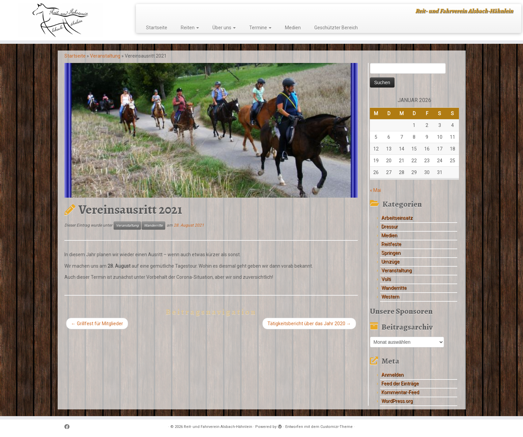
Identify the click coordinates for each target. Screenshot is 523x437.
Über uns (224, 27)
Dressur (389, 226)
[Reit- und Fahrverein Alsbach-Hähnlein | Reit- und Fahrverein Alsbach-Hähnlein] (60, 20)
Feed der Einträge (400, 383)
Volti (386, 279)
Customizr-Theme (336, 427)
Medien (293, 27)
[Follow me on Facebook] (69, 427)
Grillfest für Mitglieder (97, 323)
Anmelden (392, 374)
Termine (260, 27)
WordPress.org (397, 401)
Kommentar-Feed (400, 392)
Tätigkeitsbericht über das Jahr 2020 (309, 323)
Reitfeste (391, 244)
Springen (391, 253)
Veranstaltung (105, 56)
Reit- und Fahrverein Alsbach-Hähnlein (218, 427)
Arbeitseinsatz (397, 218)
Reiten (190, 27)
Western (390, 296)
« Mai (375, 190)
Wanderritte (153, 225)
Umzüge (390, 261)
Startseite (156, 27)
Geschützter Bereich (336, 27)
